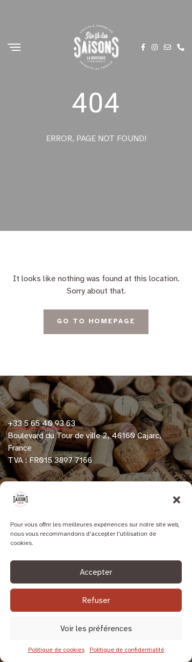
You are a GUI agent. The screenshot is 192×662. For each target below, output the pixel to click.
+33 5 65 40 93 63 (41, 423)
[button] (177, 499)
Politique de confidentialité (127, 649)
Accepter (96, 572)
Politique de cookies (56, 649)
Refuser (96, 600)
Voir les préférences (96, 628)
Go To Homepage (96, 321)
